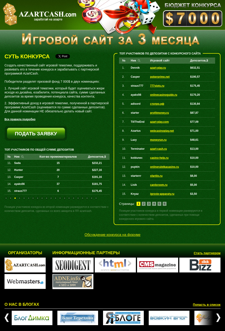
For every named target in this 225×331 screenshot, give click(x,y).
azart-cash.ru (158, 148)
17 (78, 198)
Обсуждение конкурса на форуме (113, 235)
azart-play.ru (158, 67)
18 (82, 198)
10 (46, 198)
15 (69, 198)
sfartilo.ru (156, 175)
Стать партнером (207, 253)
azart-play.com (159, 121)
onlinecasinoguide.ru (163, 94)
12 (55, 198)
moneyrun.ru (158, 139)
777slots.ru (157, 85)
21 (96, 198)
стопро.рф (157, 103)
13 (60, 198)
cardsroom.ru (158, 184)
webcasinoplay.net (162, 130)
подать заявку (36, 133)
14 (64, 198)
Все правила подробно (20, 119)
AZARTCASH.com (39, 14)
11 (51, 198)
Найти (22, 157)
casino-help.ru (159, 157)
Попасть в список (206, 304)
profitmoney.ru (159, 112)
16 (73, 198)
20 (91, 198)
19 (87, 198)
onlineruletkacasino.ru (164, 166)
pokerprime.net (160, 76)
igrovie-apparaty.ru (162, 193)
